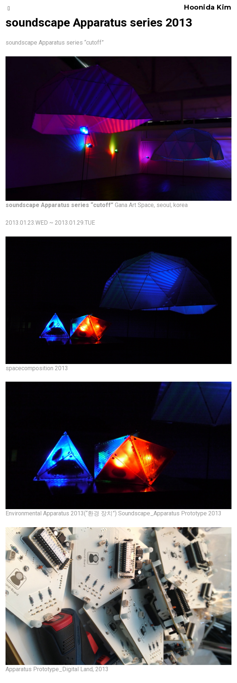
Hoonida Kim (207, 7)
